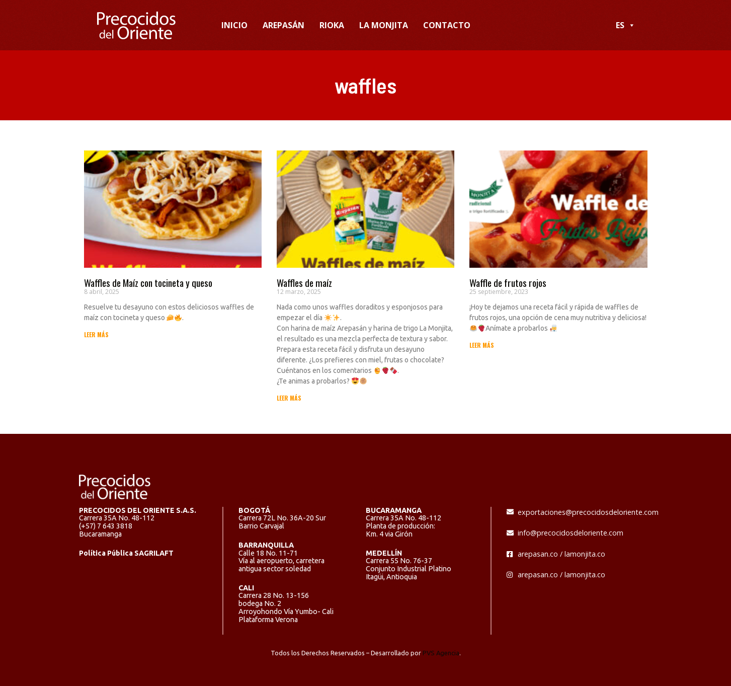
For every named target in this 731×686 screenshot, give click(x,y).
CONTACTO (446, 25)
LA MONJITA (383, 25)
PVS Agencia (441, 652)
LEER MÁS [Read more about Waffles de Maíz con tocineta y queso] (96, 334)
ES (625, 25)
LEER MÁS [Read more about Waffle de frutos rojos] (481, 345)
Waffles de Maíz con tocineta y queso (148, 282)
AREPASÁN (283, 25)
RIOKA (331, 25)
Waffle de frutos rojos (507, 282)
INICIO (234, 25)
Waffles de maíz (304, 282)
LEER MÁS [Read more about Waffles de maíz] (289, 398)
